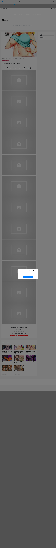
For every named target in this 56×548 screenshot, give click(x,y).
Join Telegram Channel (28, 276)
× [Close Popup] (37, 270)
